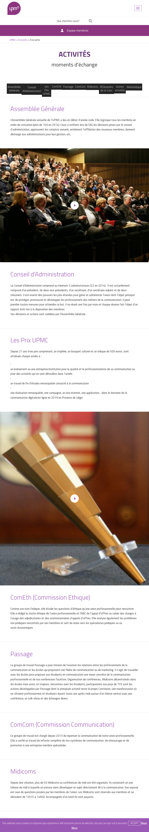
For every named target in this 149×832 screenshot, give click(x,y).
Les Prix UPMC (46, 90)
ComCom (80, 86)
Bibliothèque (134, 87)
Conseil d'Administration (31, 89)
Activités (23, 40)
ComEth (56, 86)
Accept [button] (134, 823)
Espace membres (77, 30)
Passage (68, 86)
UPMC (14, 8)
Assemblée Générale (14, 89)
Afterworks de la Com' (106, 89)
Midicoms (92, 87)
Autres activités (120, 88)
